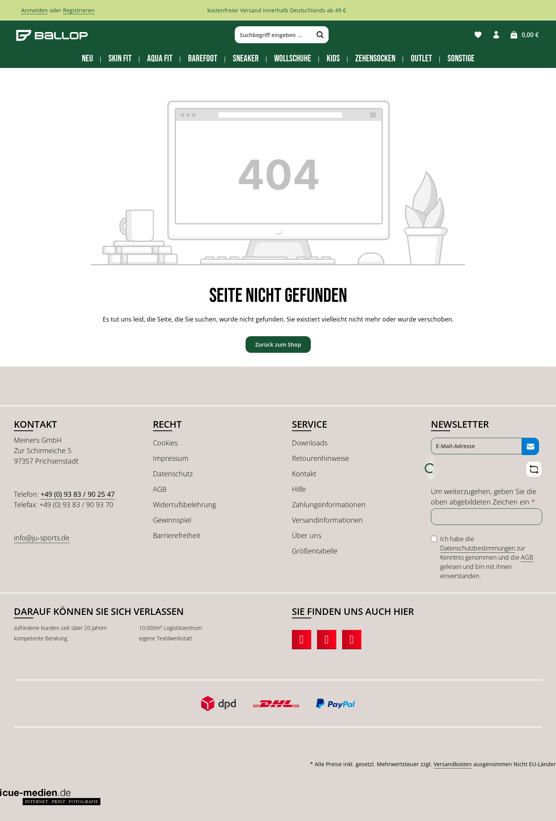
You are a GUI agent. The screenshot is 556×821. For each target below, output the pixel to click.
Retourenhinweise (320, 458)
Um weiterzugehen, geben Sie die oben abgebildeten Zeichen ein (483, 496)
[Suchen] (318, 35)
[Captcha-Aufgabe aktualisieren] (533, 469)
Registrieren (79, 10)
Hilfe (299, 489)
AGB (159, 489)
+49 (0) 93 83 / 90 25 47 (78, 494)
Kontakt (304, 473)
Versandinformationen (327, 520)
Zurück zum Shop (278, 344)
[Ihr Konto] (496, 35)
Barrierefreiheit (176, 535)
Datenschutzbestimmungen (477, 547)
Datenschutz (173, 473)
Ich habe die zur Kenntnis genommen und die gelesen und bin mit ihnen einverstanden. (486, 557)
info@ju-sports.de (42, 537)
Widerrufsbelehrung (184, 504)
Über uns (306, 535)
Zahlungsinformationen (329, 504)
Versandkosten (453, 764)
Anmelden (34, 10)
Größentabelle (314, 550)
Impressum (170, 458)
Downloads (309, 442)
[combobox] (271, 35)
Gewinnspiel (172, 520)
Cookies (165, 442)
